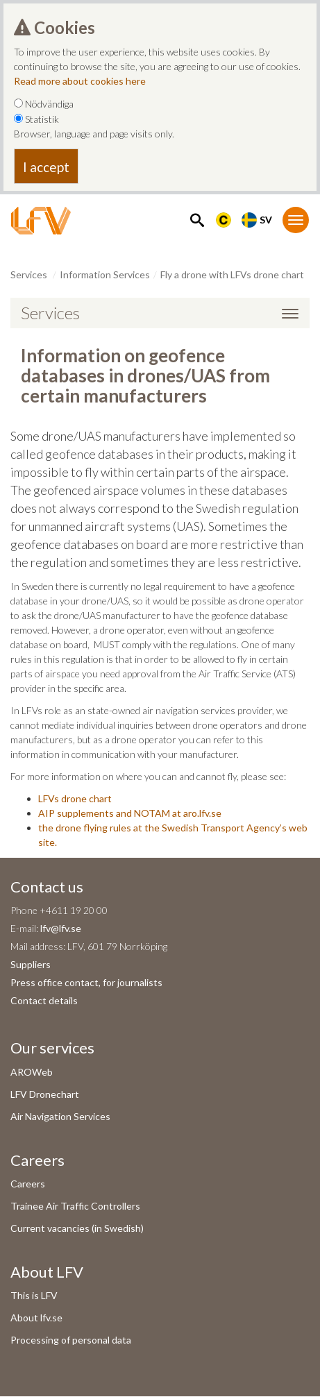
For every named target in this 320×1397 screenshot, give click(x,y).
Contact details (44, 1000)
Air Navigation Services (60, 1116)
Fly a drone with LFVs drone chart (232, 274)
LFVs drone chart (75, 798)
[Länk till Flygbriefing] (223, 219)
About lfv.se (36, 1317)
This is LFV (34, 1295)
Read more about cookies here (80, 81)
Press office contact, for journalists (86, 982)
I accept (46, 167)
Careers (27, 1183)
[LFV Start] (41, 221)
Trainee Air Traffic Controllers (75, 1206)
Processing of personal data (70, 1340)
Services (28, 274)
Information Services (105, 274)
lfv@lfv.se (60, 928)
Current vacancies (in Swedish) (77, 1228)
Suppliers (30, 964)
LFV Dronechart (44, 1094)
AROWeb (31, 1072)
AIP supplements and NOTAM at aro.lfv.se (129, 813)
